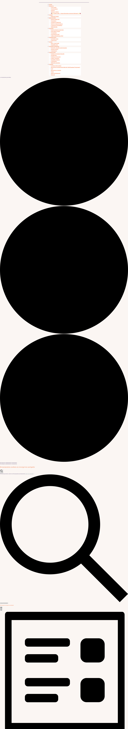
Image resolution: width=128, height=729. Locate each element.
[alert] (64, 462)
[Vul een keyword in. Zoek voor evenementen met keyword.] (29, 473)
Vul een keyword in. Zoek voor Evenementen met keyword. (12, 473)
